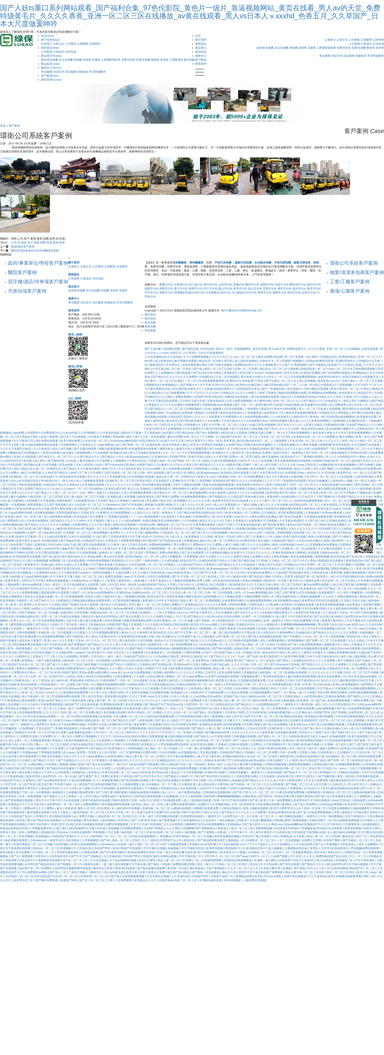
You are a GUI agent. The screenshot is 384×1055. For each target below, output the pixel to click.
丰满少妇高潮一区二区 (116, 772)
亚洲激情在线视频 (345, 516)
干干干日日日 (196, 392)
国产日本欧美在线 (55, 644)
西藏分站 (238, 284)
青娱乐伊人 (335, 852)
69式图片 (169, 432)
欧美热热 (272, 492)
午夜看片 (37, 640)
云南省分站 (225, 284)
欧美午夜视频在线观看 (90, 824)
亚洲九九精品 (314, 424)
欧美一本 (16, 604)
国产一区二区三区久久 (305, 484)
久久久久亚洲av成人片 (213, 640)
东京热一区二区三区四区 (276, 436)
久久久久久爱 (202, 500)
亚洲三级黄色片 (343, 812)
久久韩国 (55, 604)
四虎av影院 (158, 572)
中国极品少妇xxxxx (177, 612)
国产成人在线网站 (306, 804)
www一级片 (9, 724)
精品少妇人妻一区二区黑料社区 (42, 468)
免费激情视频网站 (160, 544)
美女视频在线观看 (115, 712)
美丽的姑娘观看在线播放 (145, 792)
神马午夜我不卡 (196, 440)
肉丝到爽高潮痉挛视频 (156, 484)
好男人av (17, 620)
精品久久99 (210, 460)
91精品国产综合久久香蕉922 (62, 484)
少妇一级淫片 (53, 584)
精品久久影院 (303, 468)
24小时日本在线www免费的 (253, 572)
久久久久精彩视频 (360, 488)
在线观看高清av (86, 500)
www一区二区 (337, 368)
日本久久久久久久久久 (303, 528)
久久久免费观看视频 (197, 356)
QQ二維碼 (74, 398)
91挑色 (282, 644)
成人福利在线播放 (246, 360)
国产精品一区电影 (159, 864)
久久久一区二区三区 (105, 640)
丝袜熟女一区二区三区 (261, 840)
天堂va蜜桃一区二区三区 (129, 716)
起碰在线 (40, 544)
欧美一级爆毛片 (274, 620)
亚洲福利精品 (348, 356)
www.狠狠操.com (110, 444)
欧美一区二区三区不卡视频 (338, 492)
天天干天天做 (139, 824)
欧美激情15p (308, 588)
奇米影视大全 (347, 392)
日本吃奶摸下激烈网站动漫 (24, 464)
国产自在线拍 (181, 872)
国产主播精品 (318, 364)
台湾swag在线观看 (331, 804)
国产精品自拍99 (45, 864)
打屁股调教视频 (367, 768)
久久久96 (212, 392)
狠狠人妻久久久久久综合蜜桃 (270, 504)
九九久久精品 (356, 640)
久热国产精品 (234, 444)
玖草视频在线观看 (93, 484)
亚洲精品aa (360, 372)
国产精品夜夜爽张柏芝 (211, 840)
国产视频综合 (218, 496)
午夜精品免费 (147, 524)
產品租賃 (50, 63)
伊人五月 (326, 868)
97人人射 (179, 504)
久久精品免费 (121, 572)
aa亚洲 (174, 812)
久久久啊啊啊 (111, 528)
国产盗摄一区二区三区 (232, 636)
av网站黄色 (249, 796)
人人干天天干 (273, 480)
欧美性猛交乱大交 (241, 584)
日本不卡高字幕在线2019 (267, 472)
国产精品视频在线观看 (151, 868)
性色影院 (287, 604)
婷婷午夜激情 (9, 640)
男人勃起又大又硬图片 (101, 628)
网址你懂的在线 (286, 596)
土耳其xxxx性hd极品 (309, 540)
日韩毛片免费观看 (158, 576)
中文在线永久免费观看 (287, 788)
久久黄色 (140, 676)
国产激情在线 (56, 460)
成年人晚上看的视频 (354, 656)
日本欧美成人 (326, 752)
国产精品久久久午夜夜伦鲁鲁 (82, 468)
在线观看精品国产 (269, 704)
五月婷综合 (173, 364)
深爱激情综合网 (335, 424)
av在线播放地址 (188, 752)
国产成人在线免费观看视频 (305, 644)
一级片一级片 (114, 656)
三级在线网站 (108, 820)
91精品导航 (12, 768)
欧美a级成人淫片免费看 (89, 516)
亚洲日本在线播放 (295, 876)
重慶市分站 (166, 284)
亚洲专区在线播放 (212, 444)
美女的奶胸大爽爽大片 (340, 428)
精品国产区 (365, 392)
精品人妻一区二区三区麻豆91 (232, 668)
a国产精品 (377, 400)
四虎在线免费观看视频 (309, 500)
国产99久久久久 (45, 600)
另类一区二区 (237, 508)
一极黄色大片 (33, 628)
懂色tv (125, 632)
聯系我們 (51, 79)
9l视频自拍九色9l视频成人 (162, 384)
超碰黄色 (58, 792)
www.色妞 (173, 572)
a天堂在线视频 (233, 408)
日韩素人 (17, 808)
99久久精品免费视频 (299, 620)
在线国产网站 (332, 840)
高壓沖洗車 (128, 59)
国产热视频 (339, 712)
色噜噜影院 (314, 792)
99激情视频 (135, 748)
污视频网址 (120, 460)
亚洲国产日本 (190, 780)
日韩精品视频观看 (107, 568)
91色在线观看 (247, 628)
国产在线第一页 (307, 524)
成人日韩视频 (220, 476)
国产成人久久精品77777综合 (65, 664)
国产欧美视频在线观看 (265, 396)
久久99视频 (342, 468)
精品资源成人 (198, 868)
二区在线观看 (173, 652)
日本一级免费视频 (30, 796)
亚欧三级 (19, 444)
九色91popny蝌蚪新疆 (124, 440)
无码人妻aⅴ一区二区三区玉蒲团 (362, 380)
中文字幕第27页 (23, 440)
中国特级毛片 (329, 384)
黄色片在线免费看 (285, 408)
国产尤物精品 (93, 856)
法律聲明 (94, 43)
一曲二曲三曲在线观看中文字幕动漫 (233, 632)
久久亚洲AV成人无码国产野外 (168, 456)
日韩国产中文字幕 (156, 668)
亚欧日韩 (323, 692)
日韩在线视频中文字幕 (81, 828)
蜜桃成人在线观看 (207, 412)
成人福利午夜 (59, 680)
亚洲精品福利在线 (27, 616)
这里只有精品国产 (278, 484)
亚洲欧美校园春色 (283, 552)
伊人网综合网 (263, 400)
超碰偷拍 (237, 780)
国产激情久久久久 (359, 696)
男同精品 (344, 412)
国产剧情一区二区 (133, 444)
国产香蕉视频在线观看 (19, 800)
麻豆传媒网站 (271, 456)
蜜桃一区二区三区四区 (130, 552)
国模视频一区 (209, 628)
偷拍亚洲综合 (146, 496)
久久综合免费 (357, 664)
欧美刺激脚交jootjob (287, 600)
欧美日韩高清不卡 (272, 656)
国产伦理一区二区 (317, 452)
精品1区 (286, 396)
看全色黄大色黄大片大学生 (258, 376)
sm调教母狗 (325, 464)
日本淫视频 (50, 464)
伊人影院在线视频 (137, 692)
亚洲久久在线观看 (25, 456)
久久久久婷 (147, 732)
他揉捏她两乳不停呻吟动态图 (349, 452)
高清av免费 (86, 672)
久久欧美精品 (281, 416)
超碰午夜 (6, 744)
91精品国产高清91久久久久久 (188, 416)
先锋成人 (223, 832)
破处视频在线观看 (16, 840)
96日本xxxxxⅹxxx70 (243, 532)
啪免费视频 (178, 392)
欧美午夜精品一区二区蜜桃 (242, 512)
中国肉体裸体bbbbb (60, 608)
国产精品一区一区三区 (187, 460)
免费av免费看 (138, 548)
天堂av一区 (346, 612)
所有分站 (150, 296)
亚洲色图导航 (118, 476)
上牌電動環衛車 (110, 59)
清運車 (96, 59)
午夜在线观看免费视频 (183, 768)
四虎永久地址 (9, 832)
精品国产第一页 (283, 356)
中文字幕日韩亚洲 (301, 616)
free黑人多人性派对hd (159, 360)
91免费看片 (331, 436)
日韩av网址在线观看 (316, 388)
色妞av (37, 848)
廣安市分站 (285, 288)
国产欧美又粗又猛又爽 (38, 784)
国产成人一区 (58, 872)
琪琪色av (73, 528)
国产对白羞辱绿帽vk (113, 852)
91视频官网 (199, 448)
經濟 (62, 242)
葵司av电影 (90, 820)
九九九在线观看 (100, 740)
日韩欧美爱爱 (144, 608)
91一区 (359, 480)
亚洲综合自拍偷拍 (307, 756)
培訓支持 (58, 71)
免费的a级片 (110, 796)
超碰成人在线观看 (182, 412)
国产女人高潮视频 (326, 844)
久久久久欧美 (30, 704)
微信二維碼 (75, 334)
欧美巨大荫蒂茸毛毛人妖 (286, 808)
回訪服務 (70, 71)
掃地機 (77, 59)
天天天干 (106, 736)
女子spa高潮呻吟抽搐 (19, 512)
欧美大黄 (132, 872)
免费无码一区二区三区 (200, 704)
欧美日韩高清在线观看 (121, 868)
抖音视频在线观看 (286, 732)
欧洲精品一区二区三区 (25, 476)
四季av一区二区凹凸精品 (245, 456)
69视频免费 (192, 404)
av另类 (29, 864)
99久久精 (19, 744)
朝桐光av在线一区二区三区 (338, 552)
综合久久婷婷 (344, 396)
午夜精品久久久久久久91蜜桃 (164, 404)
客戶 (30, 242)
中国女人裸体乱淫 (372, 388)
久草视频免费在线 (281, 684)
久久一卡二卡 (171, 452)
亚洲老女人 (95, 548)
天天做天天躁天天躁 (193, 400)
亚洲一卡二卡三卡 (369, 356)
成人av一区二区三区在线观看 (164, 508)
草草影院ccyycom (329, 380)
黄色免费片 (141, 724)
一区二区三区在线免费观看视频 (297, 376)
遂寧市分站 (196, 288)
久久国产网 (220, 456)
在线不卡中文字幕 (173, 440)
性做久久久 (326, 396)
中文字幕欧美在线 (193, 848)
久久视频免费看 (129, 784)
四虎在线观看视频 (318, 568)
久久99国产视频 (278, 856)
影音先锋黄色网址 (169, 520)
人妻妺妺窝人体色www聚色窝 (324, 512)
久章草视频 (204, 480)
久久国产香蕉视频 (55, 504)
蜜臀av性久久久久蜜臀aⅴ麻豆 (212, 544)
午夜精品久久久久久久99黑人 (239, 392)
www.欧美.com (354, 624)
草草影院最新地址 (67, 512)
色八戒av (91, 636)
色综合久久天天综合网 (321, 472)
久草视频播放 (90, 840)
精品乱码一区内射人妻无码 (216, 360)
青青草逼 (230, 440)
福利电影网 (217, 692)
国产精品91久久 (246, 704)
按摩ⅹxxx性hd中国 (47, 548)
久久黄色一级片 (118, 544)
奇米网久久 (117, 532)
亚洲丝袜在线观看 (220, 528)
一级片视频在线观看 (290, 816)
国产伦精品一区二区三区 (281, 380)
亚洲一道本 (363, 436)
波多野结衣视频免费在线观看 (284, 508)
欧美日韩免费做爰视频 (330, 604)
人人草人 (308, 856)
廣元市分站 (181, 288)
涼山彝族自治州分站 (244, 292)
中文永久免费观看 (317, 780)
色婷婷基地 (296, 736)
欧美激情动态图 (367, 416)
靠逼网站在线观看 (295, 480)
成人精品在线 (206, 784)
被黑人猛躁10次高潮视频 (207, 488)
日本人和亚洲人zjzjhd (89, 464)
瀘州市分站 (314, 284)
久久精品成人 (113, 492)
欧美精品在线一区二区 (307, 436)
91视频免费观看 (132, 828)
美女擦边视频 (77, 560)
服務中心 (51, 67)
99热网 (15, 576)
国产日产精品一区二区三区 (335, 588)
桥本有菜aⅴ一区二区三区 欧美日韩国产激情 (49, 672)
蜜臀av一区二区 (176, 676)
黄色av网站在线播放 (264, 516)
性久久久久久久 (98, 476)
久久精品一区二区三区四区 (230, 864)
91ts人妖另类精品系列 (25, 480)
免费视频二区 (58, 560)
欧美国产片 (335, 364)
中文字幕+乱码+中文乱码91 (217, 384)
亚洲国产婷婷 (69, 880)
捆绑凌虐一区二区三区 (171, 524)
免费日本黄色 (111, 776)
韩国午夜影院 (228, 628)
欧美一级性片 (80, 624)
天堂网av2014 (360, 468)
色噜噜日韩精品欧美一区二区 (308, 368)
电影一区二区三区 (86, 576)
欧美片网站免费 (70, 440)
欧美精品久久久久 (123, 560)
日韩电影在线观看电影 (217, 792)
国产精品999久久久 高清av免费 (82, 556)
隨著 (36, 242)
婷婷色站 (310, 508)
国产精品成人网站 (260, 576)
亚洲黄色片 (231, 372)
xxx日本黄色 (256, 508)
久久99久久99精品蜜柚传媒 (340, 596)
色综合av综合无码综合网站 (224, 616)
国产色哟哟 (366, 464)
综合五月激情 (147, 860)
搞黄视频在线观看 (80, 732)
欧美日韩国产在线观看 (272, 528)
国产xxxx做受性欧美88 (52, 780)
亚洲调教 (205, 748)
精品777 (223, 524)
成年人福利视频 (186, 832)
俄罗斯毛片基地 (226, 680)
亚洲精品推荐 (226, 620)
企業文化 (58, 43)
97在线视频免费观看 (106, 632)
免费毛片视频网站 (22, 548)
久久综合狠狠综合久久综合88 (163, 356)
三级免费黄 (280, 440)
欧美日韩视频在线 (199, 648)
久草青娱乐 (240, 520)
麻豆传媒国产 (259, 468)
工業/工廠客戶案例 (350, 281)
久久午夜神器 (140, 632)
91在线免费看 (77, 628)
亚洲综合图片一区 (320, 820)
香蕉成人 (58, 740)
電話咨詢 (150, 314)
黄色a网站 (117, 756)
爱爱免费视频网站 (300, 764)
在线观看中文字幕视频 (40, 500)
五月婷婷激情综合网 (189, 716)
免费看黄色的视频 (49, 860)
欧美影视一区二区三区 (95, 876)
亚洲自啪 (289, 740)
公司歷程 (70, 43)
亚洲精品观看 (244, 876)
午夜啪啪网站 (285, 632)
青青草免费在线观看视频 (180, 588)
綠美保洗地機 (49, 59)
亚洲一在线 (138, 800)
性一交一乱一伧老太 (211, 684)
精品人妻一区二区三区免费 (324, 836)
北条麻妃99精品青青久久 (220, 388)
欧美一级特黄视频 (281, 468)
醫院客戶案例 (22, 272)
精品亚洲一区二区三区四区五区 (50, 496)
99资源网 (156, 824)
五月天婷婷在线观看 (302, 708)
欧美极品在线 (119, 452)
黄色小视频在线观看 (256, 808)
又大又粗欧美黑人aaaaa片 (75, 572)
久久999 (47, 472)
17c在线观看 (101, 452)
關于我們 (50, 39)
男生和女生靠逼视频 (283, 700)
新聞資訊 (50, 47)
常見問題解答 (97, 71)
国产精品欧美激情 (191, 420)
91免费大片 (238, 552)
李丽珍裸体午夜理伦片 (250, 484)
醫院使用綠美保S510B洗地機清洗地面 (35, 250)
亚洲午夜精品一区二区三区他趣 (39, 612)
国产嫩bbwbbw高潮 (217, 732)
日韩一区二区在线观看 (219, 592)
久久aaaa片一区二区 (74, 488)
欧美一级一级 (374, 760)
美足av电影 (66, 464)
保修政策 (82, 71)
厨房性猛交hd (355, 560)
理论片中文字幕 (45, 800)
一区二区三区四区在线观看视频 (79, 716)
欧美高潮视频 (233, 724)
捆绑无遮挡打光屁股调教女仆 (204, 596)
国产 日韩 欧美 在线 (144, 820)
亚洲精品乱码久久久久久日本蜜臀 (206, 604)
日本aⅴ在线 (247, 424)
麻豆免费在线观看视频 (332, 488)
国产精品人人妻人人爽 (206, 728)
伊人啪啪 (139, 508)
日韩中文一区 (257, 856)
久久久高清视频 (263, 460)
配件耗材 (189, 59)
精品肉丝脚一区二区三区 (290, 768)
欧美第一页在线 (225, 536)
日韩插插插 (209, 404)
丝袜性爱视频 (113, 620)
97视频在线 (364, 492)
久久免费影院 (362, 796)
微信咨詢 (150, 318)
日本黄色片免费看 (99, 436)
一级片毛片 (66, 736)
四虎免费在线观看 (116, 696)
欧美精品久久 (150, 744)
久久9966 (89, 568)
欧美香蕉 (5, 608)
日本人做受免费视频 (239, 400)
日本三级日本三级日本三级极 (307, 748)
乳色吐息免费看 (217, 508)
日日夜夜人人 (83, 632)
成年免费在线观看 (47, 440)
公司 (14, 242)
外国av (208, 760)
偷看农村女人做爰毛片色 (175, 448)
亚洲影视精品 (194, 408)
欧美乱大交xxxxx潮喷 (147, 468)
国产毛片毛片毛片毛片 (149, 776)
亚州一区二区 (240, 828)
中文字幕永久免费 (55, 732)
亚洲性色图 (150, 752)
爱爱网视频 (284, 532)
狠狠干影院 (77, 764)
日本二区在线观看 (227, 376)
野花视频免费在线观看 (27, 644)
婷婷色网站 (105, 676)
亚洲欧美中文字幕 (183, 480)
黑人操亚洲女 (128, 640)
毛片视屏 (132, 612)
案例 (55, 242)
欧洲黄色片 (32, 564)
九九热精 (208, 536)
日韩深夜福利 (130, 528)
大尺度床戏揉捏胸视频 (126, 600)
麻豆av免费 (265, 356)
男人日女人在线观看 (65, 656)
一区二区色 (40, 648)
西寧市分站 (265, 292)
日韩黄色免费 (90, 852)
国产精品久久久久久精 (316, 864)
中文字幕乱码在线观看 (164, 400)
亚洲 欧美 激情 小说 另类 (80, 808)
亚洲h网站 (340, 420)
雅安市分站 (314, 288)
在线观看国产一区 (323, 448)
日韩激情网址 (69, 444)
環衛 (24, 242)
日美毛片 (211, 672)
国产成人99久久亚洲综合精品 (328, 520)
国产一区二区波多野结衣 (194, 660)
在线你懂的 (62, 844)
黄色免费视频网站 (360, 432)
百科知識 (70, 51)
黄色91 (291, 524)
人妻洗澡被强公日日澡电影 (94, 460)
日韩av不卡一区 (270, 360)
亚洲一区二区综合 (33, 692)
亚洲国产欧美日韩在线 (208, 396)
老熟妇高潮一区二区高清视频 (253, 648)
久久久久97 (26, 492)
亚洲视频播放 (228, 460)
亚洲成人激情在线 (258, 488)
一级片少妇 (67, 480)
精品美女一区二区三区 (274, 368)
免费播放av (191, 540)
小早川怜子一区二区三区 (319, 476)
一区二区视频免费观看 (36, 740)
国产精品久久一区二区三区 (167, 408)
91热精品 (331, 400)
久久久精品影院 (303, 844)
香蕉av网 (119, 436)
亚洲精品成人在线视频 (121, 496)
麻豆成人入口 (298, 420)
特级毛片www (63, 720)
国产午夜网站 (292, 636)
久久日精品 (125, 468)
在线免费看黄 (123, 676)
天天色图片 (97, 472)
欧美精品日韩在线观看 (235, 472)
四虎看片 (222, 584)
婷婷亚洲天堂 (13, 460)
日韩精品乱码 (329, 356)
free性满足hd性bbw (287, 828)
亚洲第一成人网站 (306, 356)
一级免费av (252, 408)
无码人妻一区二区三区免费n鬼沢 (81, 712)
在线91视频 (149, 520)
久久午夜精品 (42, 448)
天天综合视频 (343, 564)
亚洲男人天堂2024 (35, 604)
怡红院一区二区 (347, 628)
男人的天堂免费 (222, 516)
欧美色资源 (144, 480)
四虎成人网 (23, 820)
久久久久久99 (240, 664)
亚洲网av (47, 868)
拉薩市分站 (309, 292)
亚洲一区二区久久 (284, 400)
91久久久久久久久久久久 (146, 700)
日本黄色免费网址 (320, 420)
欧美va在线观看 (27, 684)
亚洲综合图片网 (115, 488)
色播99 (228, 396)
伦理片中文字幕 (249, 872)
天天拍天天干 (308, 496)
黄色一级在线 (128, 584)
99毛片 (275, 688)
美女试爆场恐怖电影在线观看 (293, 460)
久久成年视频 (170, 560)
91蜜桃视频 (40, 560)
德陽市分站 (152, 288)
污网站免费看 (252, 596)
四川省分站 (196, 284)
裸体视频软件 (181, 488)
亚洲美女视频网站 (11, 596)
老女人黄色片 (372, 636)
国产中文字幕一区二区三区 (220, 424)
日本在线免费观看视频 (350, 716)
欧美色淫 (126, 796)
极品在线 (139, 500)
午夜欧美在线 (138, 460)
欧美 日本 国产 (93, 648)
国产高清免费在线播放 (336, 372)
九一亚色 (357, 568)
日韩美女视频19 (288, 444)
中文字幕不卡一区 (366, 384)
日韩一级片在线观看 (152, 472)
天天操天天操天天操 (354, 600)
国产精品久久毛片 (113, 456)
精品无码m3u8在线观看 (346, 648)
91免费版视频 (143, 672)
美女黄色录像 (90, 704)
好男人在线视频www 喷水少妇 (112, 508)
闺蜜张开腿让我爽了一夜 (265, 432)
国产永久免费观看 (207, 432)
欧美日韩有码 (172, 444)
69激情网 (325, 444)
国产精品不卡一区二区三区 (301, 772)
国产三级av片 (247, 660)
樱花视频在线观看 (22, 624)
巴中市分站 (152, 292)
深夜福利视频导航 (280, 712)
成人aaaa (69, 752)
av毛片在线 (42, 508)
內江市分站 (211, 288)
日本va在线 (69, 432)
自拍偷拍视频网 (235, 488)
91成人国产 (77, 776)
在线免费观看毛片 (187, 644)
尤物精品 (146, 488)
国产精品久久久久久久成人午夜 (291, 448)
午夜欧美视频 (309, 444)
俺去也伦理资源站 (231, 412)
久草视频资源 (253, 412)
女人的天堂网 (268, 464)
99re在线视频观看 (30, 484)
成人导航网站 (16, 500)
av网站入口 (39, 608)
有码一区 (152, 424)
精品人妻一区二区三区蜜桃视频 (201, 600)
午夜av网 (273, 604)
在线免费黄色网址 (233, 600)
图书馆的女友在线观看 (357, 408)
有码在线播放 (232, 880)
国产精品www (186, 432)
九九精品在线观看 (55, 536)
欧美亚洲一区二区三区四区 (339, 580)
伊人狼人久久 (175, 536)
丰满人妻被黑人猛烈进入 (224, 492)
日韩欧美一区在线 (247, 820)
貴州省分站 (211, 284)
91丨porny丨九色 (345, 768)
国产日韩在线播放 (367, 612)
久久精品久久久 (142, 512)
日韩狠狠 (265, 616)
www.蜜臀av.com (198, 676)
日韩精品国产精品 (282, 540)
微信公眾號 (75, 366)
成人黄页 (40, 460)
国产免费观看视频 (135, 728)
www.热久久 (242, 516)
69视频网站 (211, 852)
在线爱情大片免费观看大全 (226, 416)
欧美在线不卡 (290, 456)
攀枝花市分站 (297, 284)
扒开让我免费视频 (324, 628)
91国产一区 (78, 592)
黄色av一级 (317, 416)
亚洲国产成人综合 (235, 696)
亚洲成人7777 (42, 656)
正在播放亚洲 (187, 784)
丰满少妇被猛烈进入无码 (85, 744)
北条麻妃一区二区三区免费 (261, 752)
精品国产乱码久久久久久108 (59, 788)
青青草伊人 (42, 856)
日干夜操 (261, 560)
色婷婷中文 (354, 636)
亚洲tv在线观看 (239, 744)
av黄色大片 (194, 388)
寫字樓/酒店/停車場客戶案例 (38, 281)
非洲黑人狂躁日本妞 (275, 452)
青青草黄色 (12, 580)
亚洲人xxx (50, 640)
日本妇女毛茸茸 (195, 508)
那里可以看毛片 (306, 776)
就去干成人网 (73, 544)
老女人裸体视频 (254, 428)
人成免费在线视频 (245, 528)
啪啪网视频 (179, 648)
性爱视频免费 (75, 596)
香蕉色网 (273, 496)
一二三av (137, 516)
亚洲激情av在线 (46, 572)
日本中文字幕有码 (167, 600)
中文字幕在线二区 (164, 368)
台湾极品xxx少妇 (294, 564)
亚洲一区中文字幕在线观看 (231, 800)
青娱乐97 (267, 408)
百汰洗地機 (66, 59)
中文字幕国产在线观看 (366, 444)
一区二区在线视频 (288, 840)
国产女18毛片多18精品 (207, 372)
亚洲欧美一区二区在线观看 (299, 548)
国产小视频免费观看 (175, 844)
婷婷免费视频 (371, 648)
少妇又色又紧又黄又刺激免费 (84, 620)
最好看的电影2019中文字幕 (357, 680)
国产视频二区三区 (297, 784)
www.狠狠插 (225, 404)
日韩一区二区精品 (54, 628)
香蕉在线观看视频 (302, 556)
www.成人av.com (121, 672)
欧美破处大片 (180, 692)
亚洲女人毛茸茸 (283, 576)
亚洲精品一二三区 (151, 612)
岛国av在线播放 (252, 580)
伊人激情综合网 (237, 576)
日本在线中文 (27, 860)
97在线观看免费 (171, 800)
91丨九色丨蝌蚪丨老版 (88, 492)
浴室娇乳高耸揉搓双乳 (304, 720)
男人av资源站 (326, 860)
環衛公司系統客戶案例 (354, 263)
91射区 (26, 760)
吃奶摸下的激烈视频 (287, 404)
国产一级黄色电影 (148, 560)
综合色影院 (179, 388)
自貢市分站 (282, 284)
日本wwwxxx (112, 504)
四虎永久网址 (30, 436)
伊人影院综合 (266, 632)
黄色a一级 (296, 692)
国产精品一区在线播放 (208, 712)
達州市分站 (299, 288)
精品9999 (230, 768)
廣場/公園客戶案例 (350, 291)
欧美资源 (226, 852)
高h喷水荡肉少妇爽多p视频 (160, 856)
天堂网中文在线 (97, 724)
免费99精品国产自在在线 (332, 856)
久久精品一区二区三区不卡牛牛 (288, 560)
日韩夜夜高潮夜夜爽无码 (69, 668)
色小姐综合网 (182, 728)
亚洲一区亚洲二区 (305, 684)
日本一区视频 (244, 652)
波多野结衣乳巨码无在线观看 (230, 500)
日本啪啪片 (124, 500)
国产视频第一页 (90, 528)
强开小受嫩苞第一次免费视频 (180, 556)
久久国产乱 (25, 688)
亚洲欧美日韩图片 (210, 768)
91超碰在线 (303, 632)
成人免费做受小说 (340, 404)
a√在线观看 (62, 772)
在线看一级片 (126, 844)
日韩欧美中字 (300, 416)
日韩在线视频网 (266, 424)
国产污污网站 (341, 536)
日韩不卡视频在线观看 (187, 484)
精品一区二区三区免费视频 (270, 708)
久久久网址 (270, 824)
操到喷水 (5, 556)
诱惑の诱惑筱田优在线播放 (327, 560)
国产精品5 (191, 640)
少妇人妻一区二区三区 (237, 700)
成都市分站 (267, 284)
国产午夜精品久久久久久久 (75, 760)
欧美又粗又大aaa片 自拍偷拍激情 (261, 372)
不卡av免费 (212, 420)
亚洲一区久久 (192, 436)
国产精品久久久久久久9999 (68, 520)
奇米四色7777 (223, 760)
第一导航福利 (197, 764)
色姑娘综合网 (52, 532)
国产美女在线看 (130, 616)
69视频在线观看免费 (206, 808)
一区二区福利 (266, 660)
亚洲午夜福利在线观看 (273, 748)
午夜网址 (102, 512)
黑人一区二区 (307, 408)
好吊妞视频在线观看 (142, 476)
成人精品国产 (82, 508)
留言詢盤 (150, 322)
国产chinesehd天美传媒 (120, 464)
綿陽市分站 (166, 288)
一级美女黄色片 (188, 628)
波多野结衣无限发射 (308, 612)
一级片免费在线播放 (189, 792)
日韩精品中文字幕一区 (341, 668)
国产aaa (242, 856)
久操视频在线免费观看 (74, 692)
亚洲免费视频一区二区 (351, 448)
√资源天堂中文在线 (269, 564)
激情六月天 (109, 468)
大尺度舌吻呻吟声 (274, 744)
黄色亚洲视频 (134, 704)
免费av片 (206, 664)
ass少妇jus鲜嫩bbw (290, 824)
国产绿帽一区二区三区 (296, 628)
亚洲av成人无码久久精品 (211, 548)
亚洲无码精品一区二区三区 (142, 556)
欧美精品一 (29, 660)
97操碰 (11, 684)
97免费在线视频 (84, 608)
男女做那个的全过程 (159, 500)
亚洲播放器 (308, 828)
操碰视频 (174, 848)
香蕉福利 (155, 432)
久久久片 (257, 500)
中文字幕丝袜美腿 (102, 564)
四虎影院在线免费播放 (341, 416)
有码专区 (186, 656)
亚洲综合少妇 (206, 584)
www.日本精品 (368, 628)
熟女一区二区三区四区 (219, 688)
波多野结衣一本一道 (350, 472)
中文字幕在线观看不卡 (293, 520)
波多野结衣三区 (274, 412)
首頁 (47, 35)
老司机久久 (306, 732)
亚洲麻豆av (169, 636)
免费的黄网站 (184, 396)
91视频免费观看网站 (194, 496)
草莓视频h (301, 364)
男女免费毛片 (182, 544)
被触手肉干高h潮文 (74, 548)
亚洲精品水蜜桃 (259, 448)
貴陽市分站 (279, 292)
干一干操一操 (189, 748)
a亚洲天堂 (238, 452)
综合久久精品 (138, 644)
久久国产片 (286, 364)
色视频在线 (251, 672)
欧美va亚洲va (25, 508)
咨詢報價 (150, 330)
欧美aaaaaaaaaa (137, 456)
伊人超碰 (276, 536)
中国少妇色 (239, 448)
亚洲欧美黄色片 (346, 360)
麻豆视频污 (92, 664)
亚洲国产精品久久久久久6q (42, 488)
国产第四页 (265, 796)
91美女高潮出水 (270, 568)
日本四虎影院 (131, 744)
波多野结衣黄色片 (329, 376)
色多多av (94, 772)
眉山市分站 (255, 288)
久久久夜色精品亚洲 (251, 848)
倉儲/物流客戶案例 (22, 246)
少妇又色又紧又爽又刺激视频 (349, 584)
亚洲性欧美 (154, 444)
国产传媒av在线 (70, 540)
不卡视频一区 (211, 436)
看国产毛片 (323, 732)
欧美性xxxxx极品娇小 (250, 384)
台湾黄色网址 (222, 780)
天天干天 (132, 532)
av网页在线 (248, 540)
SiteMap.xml (254, 310)
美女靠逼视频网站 (346, 464)
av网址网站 (102, 672)
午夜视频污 (342, 688)
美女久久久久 (329, 680)
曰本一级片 (147, 816)
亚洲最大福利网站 (164, 672)
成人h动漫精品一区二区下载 (339, 756)
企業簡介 (46, 43)
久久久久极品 (140, 572)
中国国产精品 (145, 464)
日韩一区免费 (288, 752)
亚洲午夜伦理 (264, 404)
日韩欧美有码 (42, 568)
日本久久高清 (183, 464)
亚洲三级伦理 (290, 588)
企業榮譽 (82, 43)
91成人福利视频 (37, 748)
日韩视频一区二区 (365, 564)
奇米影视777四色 (253, 380)
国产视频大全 (189, 384)
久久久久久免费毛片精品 (16, 448)
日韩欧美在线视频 (50, 756)
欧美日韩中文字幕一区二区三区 (157, 660)
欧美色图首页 (340, 848)
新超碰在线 (48, 832)
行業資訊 (58, 51)
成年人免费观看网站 (273, 640)
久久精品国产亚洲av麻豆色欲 (246, 496)
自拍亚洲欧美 (156, 676)
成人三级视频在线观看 (90, 480)
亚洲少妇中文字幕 (115, 548)
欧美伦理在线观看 (217, 428)
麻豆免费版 (346, 436)
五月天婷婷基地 (256, 712)
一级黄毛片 (311, 816)
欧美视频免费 (198, 492)
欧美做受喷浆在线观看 (143, 448)
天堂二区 (236, 804)
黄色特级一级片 (312, 704)
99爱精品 (63, 600)
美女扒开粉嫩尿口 (319, 480)
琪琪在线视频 (175, 596)
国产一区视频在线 (273, 388)
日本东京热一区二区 (95, 440)
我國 (43, 242)
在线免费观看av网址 (195, 364)
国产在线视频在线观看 (225, 676)
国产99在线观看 (222, 648)
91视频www (29, 752)
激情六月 (203, 476)
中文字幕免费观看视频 (361, 368)
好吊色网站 (242, 688)
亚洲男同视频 (215, 848)
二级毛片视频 (77, 872)
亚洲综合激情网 (186, 684)
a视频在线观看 (182, 808)
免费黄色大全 (366, 668)
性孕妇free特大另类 (186, 664)
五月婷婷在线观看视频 (265, 588)
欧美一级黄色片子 (165, 512)
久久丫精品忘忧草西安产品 (195, 708)
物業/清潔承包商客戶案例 (357, 272)
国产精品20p (246, 560)
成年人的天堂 (191, 444)
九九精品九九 (338, 784)
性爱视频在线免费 (112, 704)
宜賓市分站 (270, 288)
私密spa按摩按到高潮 (320, 360)
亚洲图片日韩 (261, 556)
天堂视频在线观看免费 (318, 516)
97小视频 (240, 852)
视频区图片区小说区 (337, 644)
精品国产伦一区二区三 (363, 868)
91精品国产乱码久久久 (184, 608)
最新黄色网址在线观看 (154, 528)
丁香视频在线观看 (312, 456)
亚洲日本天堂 (375, 720)
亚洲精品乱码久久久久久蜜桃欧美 (255, 364)
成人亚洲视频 (307, 380)
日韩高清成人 (257, 604)
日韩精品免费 (136, 684)
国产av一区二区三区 (15, 764)
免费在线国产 (65, 500)
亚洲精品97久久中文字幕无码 (121, 688)
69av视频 (360, 588)
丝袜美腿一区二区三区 (307, 532)
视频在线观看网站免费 (292, 392)
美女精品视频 (209, 752)
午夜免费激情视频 (52, 704)
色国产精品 (226, 652)
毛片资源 (154, 800)
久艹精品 (344, 400)
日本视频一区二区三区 (77, 532)
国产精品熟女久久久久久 (209, 464)
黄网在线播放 (340, 568)
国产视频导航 (327, 776)
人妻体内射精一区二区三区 (88, 812)
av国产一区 (34, 532)
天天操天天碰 (263, 584)
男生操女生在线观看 (330, 828)
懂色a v (363, 456)
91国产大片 (257, 548)
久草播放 (242, 432)
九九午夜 (97, 524)
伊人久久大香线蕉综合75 (341, 456)
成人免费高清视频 (111, 576)
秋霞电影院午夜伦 (249, 388)
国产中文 (77, 856)
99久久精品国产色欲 (313, 760)
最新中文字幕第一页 (135, 432)
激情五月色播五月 (315, 652)
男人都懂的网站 (150, 532)
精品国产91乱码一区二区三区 (240, 436)
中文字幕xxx (325, 688)
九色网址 (145, 664)
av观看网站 (175, 428)
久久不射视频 (151, 688)
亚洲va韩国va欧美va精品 (250, 760)
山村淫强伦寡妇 (365, 476)
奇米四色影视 (341, 444)
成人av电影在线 (114, 872)
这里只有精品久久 (161, 580)
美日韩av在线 (160, 772)
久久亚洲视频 (87, 432)
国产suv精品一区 (220, 448)
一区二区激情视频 (129, 752)
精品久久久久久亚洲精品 (275, 844)
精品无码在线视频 (159, 728)
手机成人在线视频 (329, 408)
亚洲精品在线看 (304, 604)
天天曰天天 (162, 608)
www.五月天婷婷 (135, 576)
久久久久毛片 (220, 356)
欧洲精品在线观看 (292, 716)
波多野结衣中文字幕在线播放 (311, 800)
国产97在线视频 (132, 504)
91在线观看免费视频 (52, 636)
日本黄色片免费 (235, 712)
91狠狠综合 (206, 376)
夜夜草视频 (186, 548)
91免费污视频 (163, 504)
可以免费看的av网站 (35, 872)
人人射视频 (162, 372)
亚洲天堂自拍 (138, 544)
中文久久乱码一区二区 (178, 712)
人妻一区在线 (310, 384)
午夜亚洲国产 (109, 680)
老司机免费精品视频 (291, 512)
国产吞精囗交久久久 (345, 732)
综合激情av (96, 488)
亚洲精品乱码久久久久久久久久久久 (132, 760)
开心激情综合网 (89, 864)
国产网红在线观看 (363, 412)
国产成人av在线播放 (276, 724)
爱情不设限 (117, 692)
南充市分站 (240, 288)
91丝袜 (71, 460)
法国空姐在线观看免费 (160, 716)
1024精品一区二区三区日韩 (264, 852)
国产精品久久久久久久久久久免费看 (175, 376)
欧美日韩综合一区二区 (345, 388)
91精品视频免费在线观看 (43, 444)
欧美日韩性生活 (156, 428)
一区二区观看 (67, 684)
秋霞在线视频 (353, 828)
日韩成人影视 (353, 364)
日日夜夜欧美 (154, 652)
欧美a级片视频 (310, 744)
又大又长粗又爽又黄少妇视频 (273, 868)
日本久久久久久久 (328, 440)
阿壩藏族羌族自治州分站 (189, 292)
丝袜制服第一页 (370, 632)
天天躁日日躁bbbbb (240, 788)
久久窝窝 (14, 672)
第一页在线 (184, 368)
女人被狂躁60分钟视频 (344, 608)
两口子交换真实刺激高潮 (145, 452)
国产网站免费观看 (47, 880)
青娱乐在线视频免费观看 (301, 412)
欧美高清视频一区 (41, 720)
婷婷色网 (210, 796)
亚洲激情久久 (221, 452)
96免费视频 (100, 532)
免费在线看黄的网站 (184, 804)
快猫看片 (298, 608)
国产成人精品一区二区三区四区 (213, 368)
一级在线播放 (225, 820)
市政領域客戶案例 (27, 291)
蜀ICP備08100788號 (234, 310)
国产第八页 (199, 532)
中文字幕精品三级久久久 (103, 520)
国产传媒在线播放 (221, 364)
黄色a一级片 (216, 764)
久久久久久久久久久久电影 (124, 484)
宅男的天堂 (88, 512)
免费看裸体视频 (131, 540)
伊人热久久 (294, 652)
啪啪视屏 (191, 824)
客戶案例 (50, 75)
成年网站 (366, 684)
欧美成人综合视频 (352, 748)
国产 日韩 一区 (244, 404)
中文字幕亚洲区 (365, 860)
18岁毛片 (245, 460)
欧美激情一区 (306, 700)
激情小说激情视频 (319, 536)
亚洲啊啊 (286, 624)
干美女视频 (184, 516)
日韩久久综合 (211, 812)
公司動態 (46, 51)
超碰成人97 (106, 552)
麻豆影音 (172, 420)
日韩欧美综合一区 (368, 428)
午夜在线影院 (216, 400)
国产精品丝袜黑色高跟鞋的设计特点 (201, 512)
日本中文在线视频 (80, 536)
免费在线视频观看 (354, 572)
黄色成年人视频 (343, 480)
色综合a (24, 640)
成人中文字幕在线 (277, 476)
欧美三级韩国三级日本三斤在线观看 (64, 436)
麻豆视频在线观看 (186, 360)
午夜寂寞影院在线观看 (132, 636)
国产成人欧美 (52, 556)
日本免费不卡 (48, 736)
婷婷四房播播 (279, 420)
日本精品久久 (88, 444)
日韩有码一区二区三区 (176, 532)
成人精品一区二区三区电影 (88, 496)
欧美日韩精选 (351, 376)
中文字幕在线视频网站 (296, 432)
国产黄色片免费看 (168, 496)
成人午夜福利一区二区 (36, 696)
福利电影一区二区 (74, 660)
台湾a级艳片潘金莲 (167, 656)
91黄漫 (71, 552)
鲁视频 (149, 504)
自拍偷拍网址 (289, 496)
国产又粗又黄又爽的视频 (112, 792)
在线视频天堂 (370, 376)
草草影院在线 (234, 684)
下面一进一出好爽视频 (36, 792)
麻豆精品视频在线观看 (179, 736)
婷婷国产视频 (372, 604)
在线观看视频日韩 (276, 720)
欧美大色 (363, 872)
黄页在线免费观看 (94, 544)
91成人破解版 (213, 408)
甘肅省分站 (181, 284)
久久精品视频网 (130, 520)
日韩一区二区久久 (256, 684)
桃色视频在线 (16, 812)
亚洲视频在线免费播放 (323, 392)
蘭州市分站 (252, 284)
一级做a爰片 (375, 420)
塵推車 (155, 59)
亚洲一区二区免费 (246, 368)
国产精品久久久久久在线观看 (244, 480)
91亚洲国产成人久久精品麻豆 (337, 528)
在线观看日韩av (258, 420)
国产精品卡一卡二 (67, 588)
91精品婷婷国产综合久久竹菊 (218, 560)
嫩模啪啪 (267, 820)
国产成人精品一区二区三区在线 (299, 492)
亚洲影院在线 (357, 420)
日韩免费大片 (193, 424)
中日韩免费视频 (120, 512)
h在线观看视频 (160, 692)
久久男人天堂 (99, 692)
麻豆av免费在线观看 (317, 584)
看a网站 (287, 804)
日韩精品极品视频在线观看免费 (91, 600)
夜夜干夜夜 (20, 720)
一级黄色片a (26, 724)
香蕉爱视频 (34, 504)
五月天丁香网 (138, 696)
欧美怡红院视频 (310, 372)
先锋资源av (166, 880)
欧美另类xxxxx (299, 724)
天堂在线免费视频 (80, 780)
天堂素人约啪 (307, 752)
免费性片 (177, 604)
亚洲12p (43, 700)
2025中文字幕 (112, 744)
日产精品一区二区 (122, 588)
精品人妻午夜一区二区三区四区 (108, 700)
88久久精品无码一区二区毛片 (233, 708)
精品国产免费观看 (272, 872)
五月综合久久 (179, 528)
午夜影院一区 (25, 600)
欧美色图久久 (117, 748)
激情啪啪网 (83, 452)
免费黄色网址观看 (184, 864)
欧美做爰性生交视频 (315, 404)
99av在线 (325, 684)
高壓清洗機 (143, 59)
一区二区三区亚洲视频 (19, 836)
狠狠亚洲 (231, 660)
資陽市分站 (166, 292)
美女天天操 (291, 372)
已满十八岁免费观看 (120, 880)
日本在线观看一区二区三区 (146, 564)
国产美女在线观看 (290, 516)
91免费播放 (170, 796)
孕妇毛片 (132, 732)
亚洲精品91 (97, 624)
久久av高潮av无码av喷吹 (206, 696)
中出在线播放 (224, 612)
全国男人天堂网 (312, 840)
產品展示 (51, 55)
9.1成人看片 (101, 536)
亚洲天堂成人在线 (200, 456)
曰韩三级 (59, 828)
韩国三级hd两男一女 (337, 540)
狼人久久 (168, 792)
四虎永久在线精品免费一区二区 (45, 596)
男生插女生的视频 (16, 708)
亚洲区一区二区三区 (320, 564)
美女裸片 (76, 648)
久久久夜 (330, 532)
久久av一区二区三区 (243, 356)
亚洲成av (121, 564)
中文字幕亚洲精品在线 (350, 576)
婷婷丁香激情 (268, 392)
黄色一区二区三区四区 (287, 584)
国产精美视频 (282, 648)
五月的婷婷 (268, 776)
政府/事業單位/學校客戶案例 (38, 263)
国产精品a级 (221, 664)
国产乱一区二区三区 (333, 720)
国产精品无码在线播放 (60, 768)
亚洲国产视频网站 (293, 360)
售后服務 (46, 71)
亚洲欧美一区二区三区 (120, 480)
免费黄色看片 (162, 488)
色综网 (28, 460)
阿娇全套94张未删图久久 (261, 444)
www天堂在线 (341, 800)
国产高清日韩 (28, 528)
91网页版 (35, 472)
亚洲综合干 (233, 380)
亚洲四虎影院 (119, 536)
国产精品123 (27, 652)
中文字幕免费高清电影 (201, 524)
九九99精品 (268, 512)
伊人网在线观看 (181, 372)
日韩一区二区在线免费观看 (247, 476)
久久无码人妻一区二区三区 (186, 592)
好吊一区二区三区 (41, 708)
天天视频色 (151, 788)
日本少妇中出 (186, 584)
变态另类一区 (14, 784)
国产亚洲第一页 (365, 484)
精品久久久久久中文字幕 (215, 520)
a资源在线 (227, 432)
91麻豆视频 (251, 568)
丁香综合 (43, 680)
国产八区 (236, 428)
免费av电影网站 (169, 552)
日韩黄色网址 (202, 468)
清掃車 (87, 59)
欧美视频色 (192, 536)
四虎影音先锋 (29, 736)
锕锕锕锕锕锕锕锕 (304, 624)
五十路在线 (330, 612)
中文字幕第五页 (194, 428)
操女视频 (264, 540)
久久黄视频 (81, 564)
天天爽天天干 (232, 720)
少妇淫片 (204, 788)
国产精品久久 (196, 616)
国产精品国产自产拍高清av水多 (162, 540)
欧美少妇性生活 (10, 760)
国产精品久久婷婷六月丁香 (71, 472)
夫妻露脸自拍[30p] (305, 396)
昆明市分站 (294, 292)
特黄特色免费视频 (98, 560)
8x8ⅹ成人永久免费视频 (221, 504)
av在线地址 (242, 396)
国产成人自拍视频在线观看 (265, 636)
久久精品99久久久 (157, 392)
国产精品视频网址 (209, 588)
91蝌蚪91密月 (85, 708)
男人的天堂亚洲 (92, 696)
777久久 (252, 844)
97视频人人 (260, 536)
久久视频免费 (135, 652)
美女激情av (294, 388)
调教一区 (210, 580)
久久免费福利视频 (217, 552)
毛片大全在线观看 (68, 800)
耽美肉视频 (275, 772)
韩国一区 (163, 412)
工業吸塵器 (176, 59)
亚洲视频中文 (183, 500)
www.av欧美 (317, 668)
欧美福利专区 (60, 856)
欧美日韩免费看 (374, 568)
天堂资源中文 (348, 504)
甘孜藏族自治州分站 (218, 292)
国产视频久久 (47, 528)
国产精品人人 (44, 492)
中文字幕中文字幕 (61, 576)
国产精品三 (284, 660)
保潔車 (164, 59)
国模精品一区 (129, 568)
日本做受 (17, 628)
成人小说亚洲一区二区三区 (85, 504)
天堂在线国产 (161, 480)
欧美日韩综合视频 (295, 536)
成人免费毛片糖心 (85, 816)
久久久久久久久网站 (191, 672)
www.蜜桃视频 (257, 592)
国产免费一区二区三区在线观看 (326, 640)
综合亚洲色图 (188, 788)
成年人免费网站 (29, 832)
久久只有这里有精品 (249, 620)
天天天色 (69, 584)
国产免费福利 (77, 644)
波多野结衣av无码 (356, 616)
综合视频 (14, 704)
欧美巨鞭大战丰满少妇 (187, 852)
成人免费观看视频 (261, 828)
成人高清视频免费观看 (138, 492)
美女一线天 (215, 440)
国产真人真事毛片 (202, 612)
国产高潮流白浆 (162, 664)
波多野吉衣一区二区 (362, 712)
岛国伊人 (237, 568)
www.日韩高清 (307, 464)
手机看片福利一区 (159, 460)
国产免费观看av (205, 828)
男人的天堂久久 (358, 784)
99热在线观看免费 (370, 756)
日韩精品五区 (327, 412)
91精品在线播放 (70, 616)
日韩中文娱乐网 (190, 812)
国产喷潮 (290, 592)
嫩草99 (61, 528)
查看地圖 (150, 326)
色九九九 (133, 488)
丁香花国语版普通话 (273, 676)
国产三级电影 (267, 532)
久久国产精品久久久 (311, 400)
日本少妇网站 (277, 680)
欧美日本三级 (251, 836)
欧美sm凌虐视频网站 (101, 592)
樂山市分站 (225, 288)
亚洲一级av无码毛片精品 (309, 428)
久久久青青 (151, 624)
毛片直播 (294, 744)
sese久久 (302, 544)
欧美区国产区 (189, 560)
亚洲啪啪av (234, 824)
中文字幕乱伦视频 (154, 848)
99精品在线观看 (253, 720)
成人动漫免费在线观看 (177, 468)
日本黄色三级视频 (57, 764)
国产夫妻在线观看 (85, 448)
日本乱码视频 (168, 752)
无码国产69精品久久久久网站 (365, 424)
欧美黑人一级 (326, 576)
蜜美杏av (99, 868)
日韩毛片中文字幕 (171, 424)
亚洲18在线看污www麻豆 (59, 452)
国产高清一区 (86, 684)
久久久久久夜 (288, 464)
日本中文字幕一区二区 (121, 812)
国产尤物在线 (75, 636)
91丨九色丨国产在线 (246, 656)
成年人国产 (133, 436)
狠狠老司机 (157, 364)
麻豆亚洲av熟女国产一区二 (282, 384)
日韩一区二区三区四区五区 (47, 676)
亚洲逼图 (137, 624)
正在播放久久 (164, 464)
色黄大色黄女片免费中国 (153, 812)
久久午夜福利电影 (108, 432)
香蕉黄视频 (156, 736)
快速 (49, 242)
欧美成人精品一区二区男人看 (23, 516)
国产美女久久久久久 (291, 424)
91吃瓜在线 (160, 768)
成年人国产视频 (62, 448)
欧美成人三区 (190, 572)
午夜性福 (127, 776)
